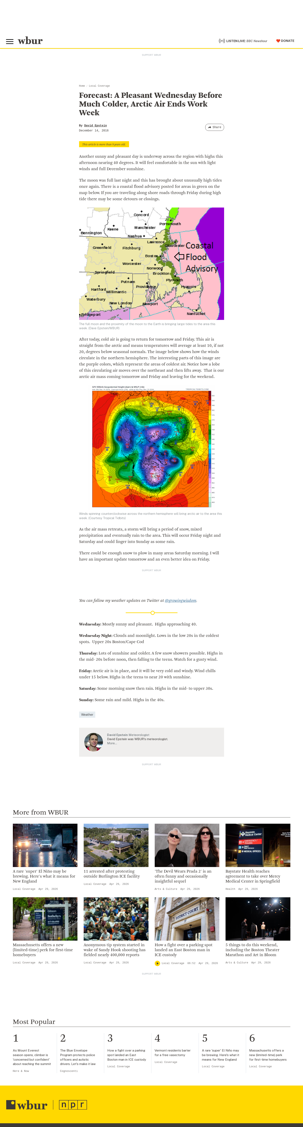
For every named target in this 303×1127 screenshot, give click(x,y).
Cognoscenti (69, 1071)
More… (112, 744)
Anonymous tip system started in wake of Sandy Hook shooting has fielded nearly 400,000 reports (115, 951)
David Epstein (95, 126)
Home (82, 86)
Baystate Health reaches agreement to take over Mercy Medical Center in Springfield (253, 877)
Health (230, 889)
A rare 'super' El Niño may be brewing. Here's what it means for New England (44, 877)
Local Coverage (99, 86)
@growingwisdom (180, 602)
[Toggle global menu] (10, 42)
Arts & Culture (166, 889)
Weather (87, 715)
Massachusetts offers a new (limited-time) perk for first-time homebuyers (43, 951)
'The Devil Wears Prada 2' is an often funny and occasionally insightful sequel (183, 877)
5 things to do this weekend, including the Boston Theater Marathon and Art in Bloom (252, 951)
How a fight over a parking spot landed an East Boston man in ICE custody (183, 951)
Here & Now (21, 1071)
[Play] (157, 964)
